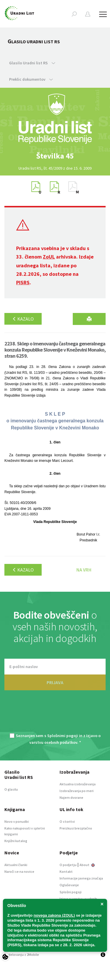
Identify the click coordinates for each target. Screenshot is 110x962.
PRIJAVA (55, 682)
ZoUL (49, 256)
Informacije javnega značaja (81, 878)
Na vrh (84, 570)
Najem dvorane (71, 797)
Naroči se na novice (19, 871)
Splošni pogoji (71, 892)
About (87, 865)
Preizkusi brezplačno (76, 828)
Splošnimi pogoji (62, 735)
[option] (55, 156)
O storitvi (67, 821)
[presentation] (55, 715)
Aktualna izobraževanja (78, 784)
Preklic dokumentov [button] (31, 79)
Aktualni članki (15, 865)
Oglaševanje (69, 885)
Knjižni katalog (15, 841)
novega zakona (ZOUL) (54, 915)
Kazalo (23, 319)
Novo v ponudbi (16, 821)
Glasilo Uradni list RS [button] (32, 63)
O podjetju (68, 865)
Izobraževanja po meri (77, 791)
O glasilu (11, 789)
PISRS (23, 282)
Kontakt (66, 871)
